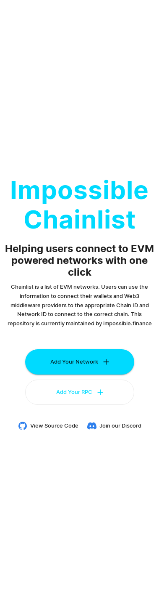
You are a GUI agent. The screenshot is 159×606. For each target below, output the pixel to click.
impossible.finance (127, 323)
